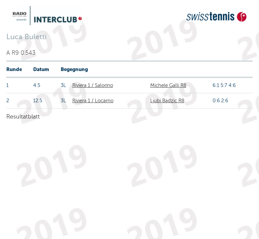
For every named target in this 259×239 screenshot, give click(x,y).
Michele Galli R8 (168, 85)
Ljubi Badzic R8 (167, 100)
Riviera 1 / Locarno (92, 100)
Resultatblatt (23, 116)
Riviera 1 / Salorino (92, 85)
